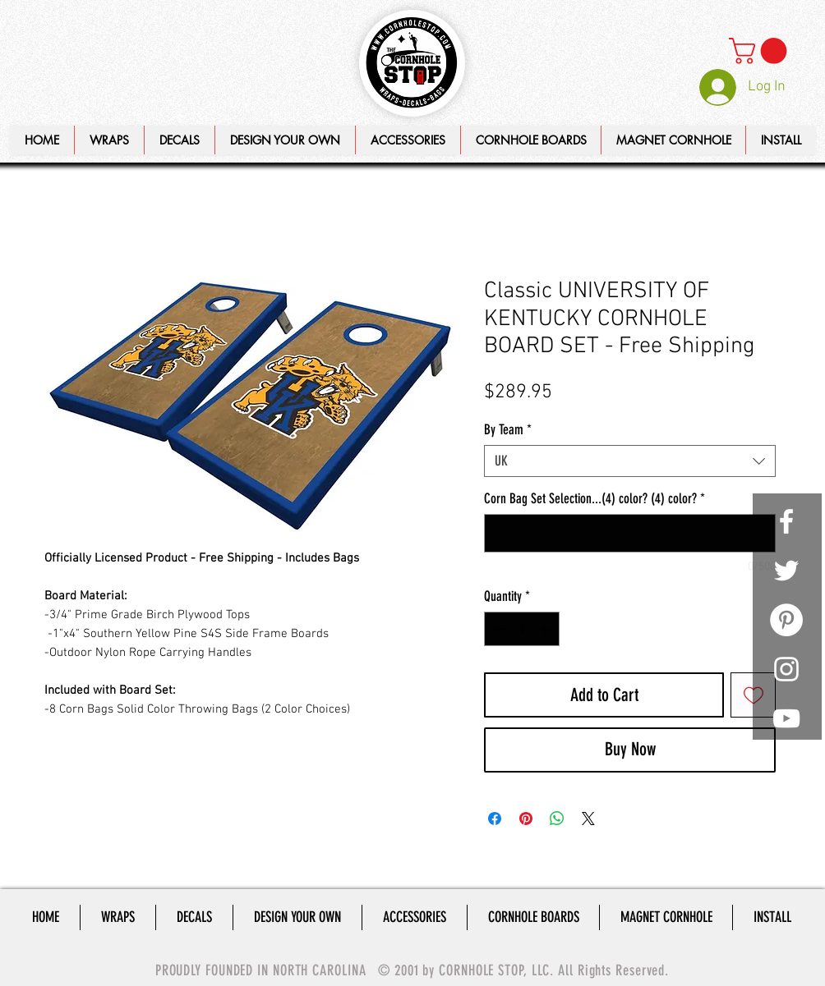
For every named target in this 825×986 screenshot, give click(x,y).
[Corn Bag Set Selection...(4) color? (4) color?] (630, 533)
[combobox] (630, 461)
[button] (284, 140)
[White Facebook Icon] (786, 521)
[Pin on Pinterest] (526, 818)
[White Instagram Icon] (786, 669)
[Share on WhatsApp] (557, 818)
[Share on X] (588, 818)
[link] (761, 51)
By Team (508, 429)
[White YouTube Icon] (786, 718)
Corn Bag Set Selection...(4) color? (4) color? (594, 498)
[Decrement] (498, 628)
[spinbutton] (522, 628)
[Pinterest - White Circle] (786, 619)
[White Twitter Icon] (786, 570)
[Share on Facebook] (495, 818)
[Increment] (545, 628)
